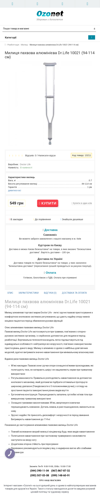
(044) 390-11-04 (39, 470)
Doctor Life (25, 164)
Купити (48, 203)
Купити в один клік (82, 203)
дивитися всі (14, 190)
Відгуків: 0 (30, 155)
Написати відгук (47, 155)
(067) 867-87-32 (60, 470)
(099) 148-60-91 (60, 475)
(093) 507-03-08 (39, 475)
